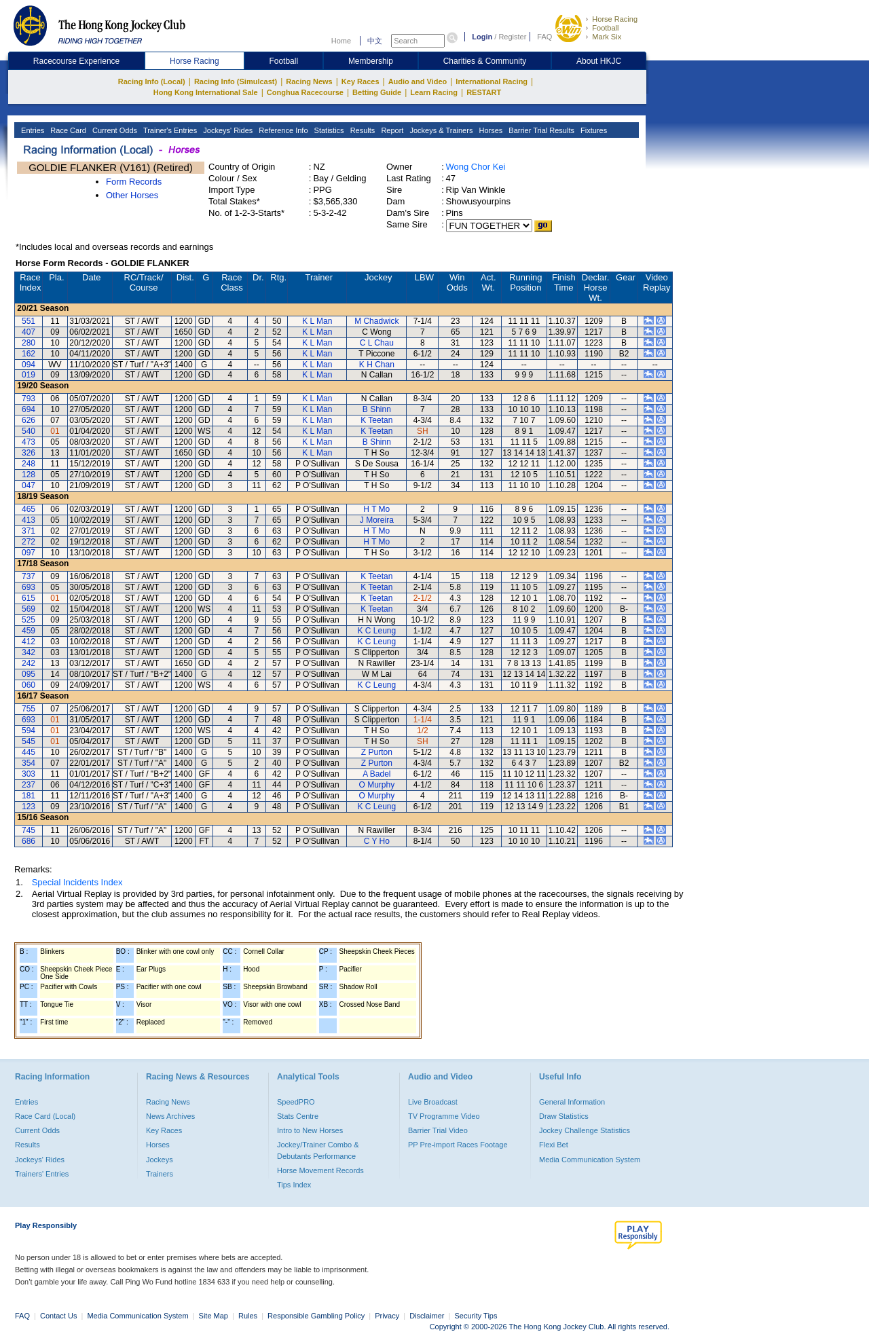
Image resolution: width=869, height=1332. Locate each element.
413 (28, 520)
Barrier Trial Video (438, 1130)
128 (28, 474)
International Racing (492, 81)
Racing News (309, 81)
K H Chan (376, 364)
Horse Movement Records (320, 1170)
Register (512, 37)
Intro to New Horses (310, 1130)
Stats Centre (297, 1116)
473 (28, 442)
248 (28, 463)
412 (28, 641)
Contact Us (58, 1316)
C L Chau (377, 343)
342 (28, 652)
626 (28, 420)
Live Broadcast (433, 1102)
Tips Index (294, 1185)
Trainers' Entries (42, 1174)
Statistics (328, 130)
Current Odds (113, 130)
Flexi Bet (553, 1145)
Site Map (213, 1316)
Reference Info (282, 130)
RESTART (483, 92)
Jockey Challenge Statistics (584, 1130)
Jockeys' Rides (227, 130)
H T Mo (376, 509)
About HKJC (598, 61)
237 (28, 785)
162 (28, 353)
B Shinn (377, 409)
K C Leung (376, 630)
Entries (31, 130)
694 (28, 409)
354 (28, 763)
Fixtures (592, 130)
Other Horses (132, 195)
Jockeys (159, 1159)
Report (391, 130)
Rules (248, 1316)
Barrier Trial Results (540, 130)
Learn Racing (434, 92)
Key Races (360, 81)
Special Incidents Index (77, 882)
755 (28, 709)
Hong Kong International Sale (205, 92)
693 (28, 587)
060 (28, 685)
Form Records (134, 182)
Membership (370, 61)
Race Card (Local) (45, 1116)
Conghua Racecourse (305, 92)
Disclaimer (426, 1316)
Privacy (387, 1316)
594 (28, 730)
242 (28, 663)
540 (28, 431)
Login (482, 37)
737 (28, 576)
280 (28, 343)
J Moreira (377, 520)
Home (341, 41)
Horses (489, 130)
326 (28, 453)
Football (605, 28)
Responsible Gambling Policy (316, 1316)
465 (28, 509)
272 (28, 542)
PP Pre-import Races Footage (458, 1145)
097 (28, 552)
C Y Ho (377, 841)
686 (28, 841)
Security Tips (476, 1316)
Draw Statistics (564, 1116)
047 (28, 485)
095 (28, 674)
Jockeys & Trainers (440, 130)
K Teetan (376, 420)
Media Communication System (589, 1159)
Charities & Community (485, 61)
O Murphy (376, 785)
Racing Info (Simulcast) (235, 81)
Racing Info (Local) (151, 81)
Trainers (159, 1174)
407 (28, 332)
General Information (572, 1102)
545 (28, 741)
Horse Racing (614, 19)
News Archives (170, 1116)
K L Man (317, 321)
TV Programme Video (444, 1116)
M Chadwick (376, 321)
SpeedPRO (296, 1102)
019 (28, 375)
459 (28, 630)
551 (28, 321)
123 (28, 806)
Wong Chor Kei (476, 167)
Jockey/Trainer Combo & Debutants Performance (318, 1150)
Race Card (67, 130)
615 (28, 598)
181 (28, 795)
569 (28, 609)
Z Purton (376, 752)
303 (28, 774)
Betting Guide (376, 92)
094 (28, 364)
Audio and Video (417, 81)
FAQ (544, 37)
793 (28, 398)
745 (28, 830)
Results (361, 130)
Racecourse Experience (76, 61)
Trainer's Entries (169, 130)
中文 (374, 41)
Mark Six (606, 37)
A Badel (376, 774)
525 (28, 620)
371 (28, 531)
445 (28, 752)
